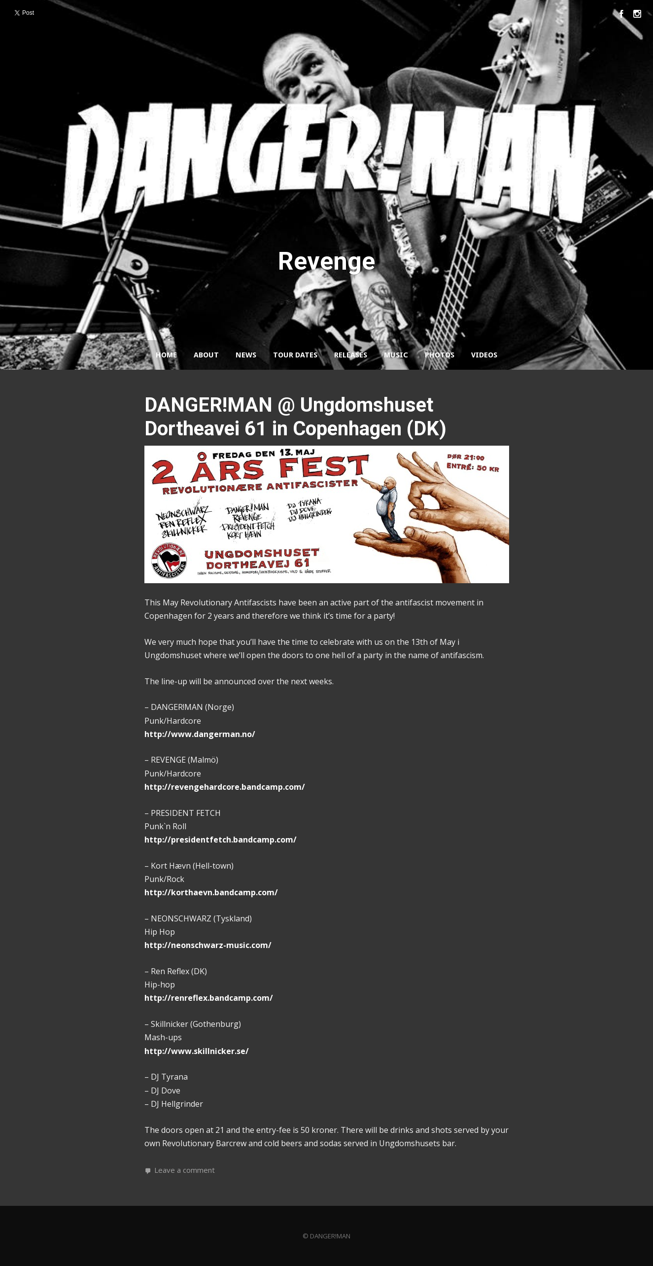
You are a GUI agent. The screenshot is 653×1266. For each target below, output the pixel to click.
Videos (484, 355)
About (206, 355)
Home (166, 355)
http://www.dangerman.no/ (199, 734)
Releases (350, 355)
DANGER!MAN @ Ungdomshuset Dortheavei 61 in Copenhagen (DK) (295, 416)
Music (396, 355)
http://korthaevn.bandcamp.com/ (211, 892)
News (246, 355)
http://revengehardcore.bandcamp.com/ (224, 786)
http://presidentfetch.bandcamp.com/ (220, 839)
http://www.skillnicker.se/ (196, 1051)
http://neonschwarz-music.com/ (208, 945)
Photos (439, 355)
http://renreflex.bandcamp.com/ (208, 997)
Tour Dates (295, 355)
